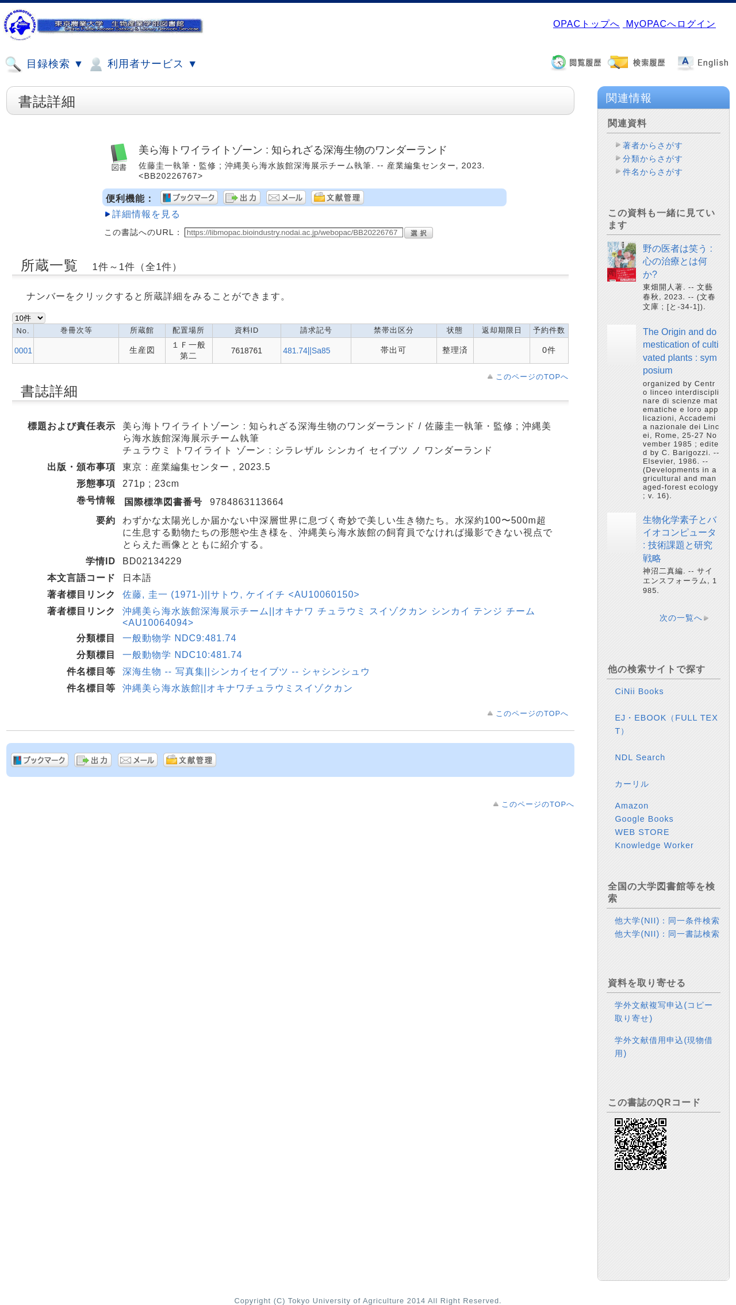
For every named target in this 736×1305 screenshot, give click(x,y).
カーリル (632, 783)
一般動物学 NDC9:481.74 (179, 638)
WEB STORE (642, 832)
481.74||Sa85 (306, 350)
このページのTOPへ (532, 376)
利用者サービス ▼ (142, 64)
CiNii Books (639, 691)
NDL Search (640, 757)
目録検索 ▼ (44, 64)
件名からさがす (653, 171)
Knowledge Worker (654, 845)
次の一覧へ (681, 617)
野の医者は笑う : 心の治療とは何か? (677, 261)
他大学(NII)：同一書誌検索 (667, 933)
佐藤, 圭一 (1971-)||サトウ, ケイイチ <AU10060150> (241, 594)
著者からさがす (653, 145)
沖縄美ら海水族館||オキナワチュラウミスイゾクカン (237, 688)
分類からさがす (653, 158)
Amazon (632, 805)
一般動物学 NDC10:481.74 (182, 655)
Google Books (644, 818)
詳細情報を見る (146, 214)
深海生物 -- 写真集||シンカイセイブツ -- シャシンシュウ (246, 671)
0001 (23, 350)
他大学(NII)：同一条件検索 (667, 920)
